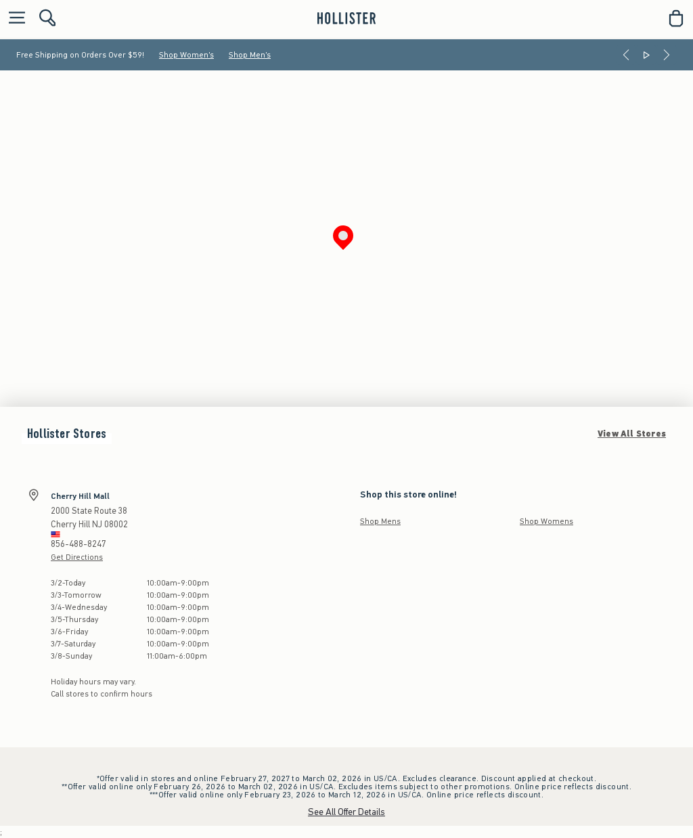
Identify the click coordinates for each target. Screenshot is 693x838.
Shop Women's (186, 54)
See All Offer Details (346, 812)
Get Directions (77, 557)
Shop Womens (546, 521)
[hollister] (346, 18)
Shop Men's (250, 54)
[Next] (666, 55)
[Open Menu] (13, 18)
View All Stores (632, 433)
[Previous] (626, 55)
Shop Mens (380, 521)
